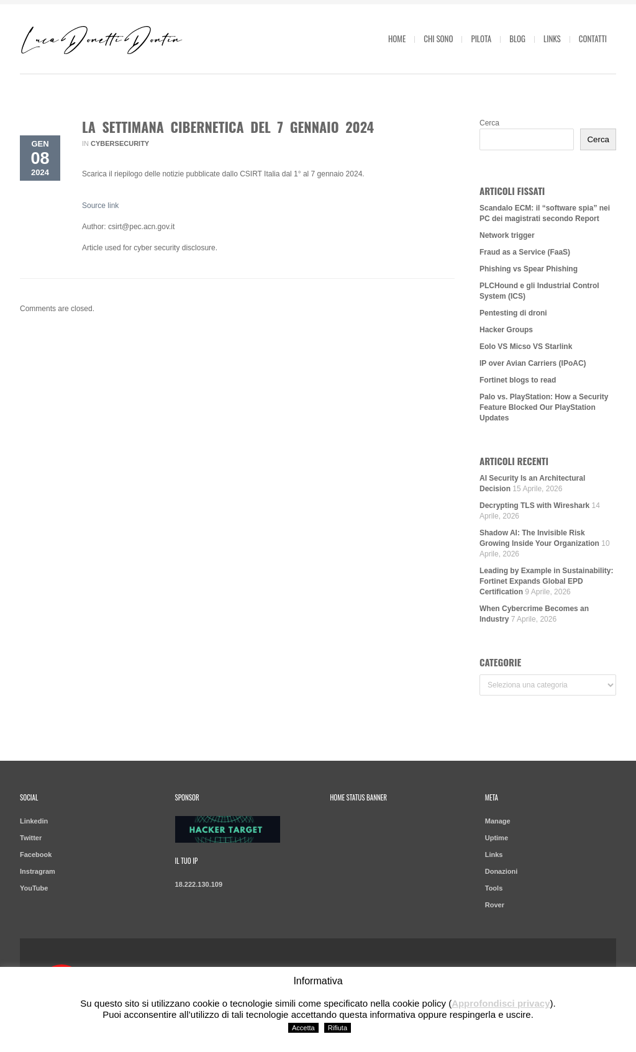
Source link (100, 205)
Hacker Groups (506, 329)
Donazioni (501, 871)
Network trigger (507, 235)
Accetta (303, 1028)
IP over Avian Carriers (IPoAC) (532, 363)
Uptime (496, 837)
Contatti (593, 38)
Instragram (37, 871)
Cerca (489, 123)
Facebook (36, 854)
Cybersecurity (120, 143)
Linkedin (34, 821)
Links (552, 38)
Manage (498, 821)
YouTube (34, 888)
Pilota (481, 38)
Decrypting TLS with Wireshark (534, 505)
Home (397, 38)
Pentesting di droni (513, 313)
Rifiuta (337, 1028)
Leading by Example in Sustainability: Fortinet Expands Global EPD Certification (546, 581)
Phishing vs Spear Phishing (528, 269)
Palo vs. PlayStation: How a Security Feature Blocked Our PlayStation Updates (543, 407)
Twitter (31, 837)
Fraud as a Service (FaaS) (524, 252)
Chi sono (438, 38)
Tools (494, 888)
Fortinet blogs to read (517, 380)
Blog (517, 38)
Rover (494, 905)
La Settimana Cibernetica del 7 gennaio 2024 (228, 127)
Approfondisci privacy (501, 1003)
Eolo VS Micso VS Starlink (525, 346)
